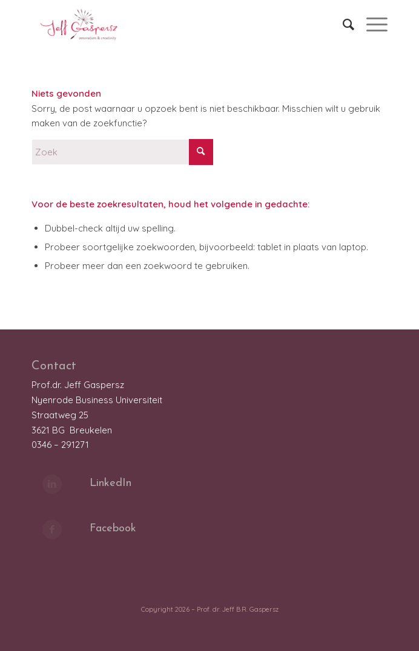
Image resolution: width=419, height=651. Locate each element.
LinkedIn (110, 483)
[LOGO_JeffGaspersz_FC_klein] (174, 24)
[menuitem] (342, 24)
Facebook (113, 528)
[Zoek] (342, 24)
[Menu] (371, 24)
